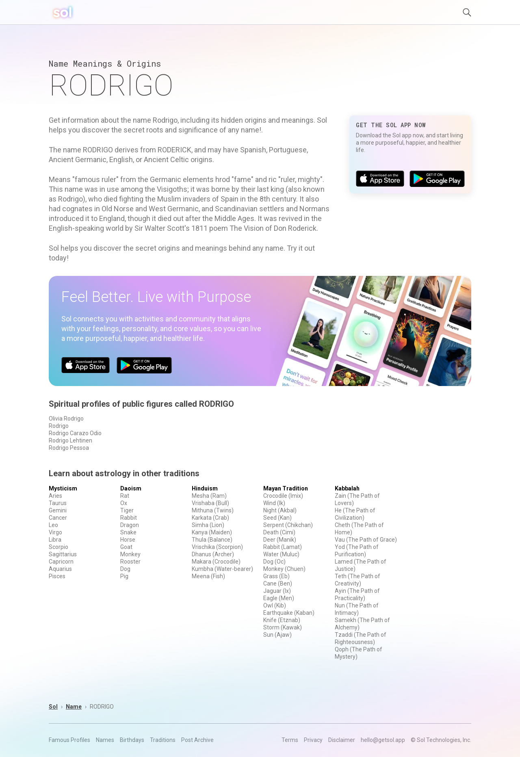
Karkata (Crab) (210, 517)
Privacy (313, 740)
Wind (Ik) (274, 503)
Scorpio (58, 547)
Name (74, 706)
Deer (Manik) (279, 539)
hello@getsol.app (383, 740)
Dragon (129, 525)
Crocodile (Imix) (283, 495)
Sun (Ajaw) (277, 634)
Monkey (130, 554)
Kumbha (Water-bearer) (222, 569)
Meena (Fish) (208, 576)
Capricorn (61, 561)
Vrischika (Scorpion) (217, 547)
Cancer (58, 517)
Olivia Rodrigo (66, 418)
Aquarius (60, 569)
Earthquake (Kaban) (288, 613)
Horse (127, 539)
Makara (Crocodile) (216, 561)
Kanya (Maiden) (212, 532)
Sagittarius (63, 554)
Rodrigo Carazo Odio (75, 433)
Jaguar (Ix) (277, 591)
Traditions (163, 740)
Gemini (58, 510)
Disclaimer (341, 740)
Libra (55, 539)
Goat (126, 547)
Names (105, 740)
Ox (123, 503)
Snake (128, 532)
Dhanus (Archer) (213, 554)
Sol (53, 706)
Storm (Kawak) (282, 627)
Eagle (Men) (278, 598)
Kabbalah (347, 488)
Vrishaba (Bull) (210, 503)
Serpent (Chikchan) (288, 525)
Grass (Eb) (276, 576)
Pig (124, 576)
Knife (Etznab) (281, 620)
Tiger (127, 510)
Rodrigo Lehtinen (70, 440)
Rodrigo (59, 426)
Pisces (57, 576)
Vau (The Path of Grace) (366, 539)
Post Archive (197, 740)
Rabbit (128, 517)
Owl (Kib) (274, 605)
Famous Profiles (69, 740)
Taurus (58, 503)
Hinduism (205, 488)
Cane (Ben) (277, 583)
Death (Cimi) (279, 532)
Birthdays (132, 740)
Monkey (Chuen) (284, 569)
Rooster (130, 561)
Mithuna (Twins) (213, 510)
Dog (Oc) (274, 561)
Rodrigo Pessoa (69, 448)
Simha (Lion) (208, 525)
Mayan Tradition (285, 488)
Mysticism (63, 488)
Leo (53, 525)
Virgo (55, 532)
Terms (290, 740)
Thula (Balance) (212, 539)
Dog (125, 569)
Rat (124, 495)
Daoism (130, 488)
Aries (55, 495)
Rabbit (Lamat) (282, 547)
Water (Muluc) (281, 554)
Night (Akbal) (280, 510)
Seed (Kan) (277, 517)
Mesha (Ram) (209, 495)
